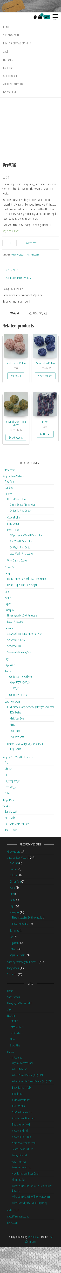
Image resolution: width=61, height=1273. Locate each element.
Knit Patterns (16, 1083)
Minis (12, 750)
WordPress (33, 1263)
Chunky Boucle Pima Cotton (22, 530)
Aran (7, 788)
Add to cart (31, 269)
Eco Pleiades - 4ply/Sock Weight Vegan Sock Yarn (30, 733)
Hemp (8, 599)
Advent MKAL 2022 (20, 1095)
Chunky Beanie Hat (21, 1126)
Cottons (8, 520)
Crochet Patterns (18, 1188)
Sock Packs (10, 843)
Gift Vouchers (8, 496)
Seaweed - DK (14, 672)
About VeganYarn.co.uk (15, 84)
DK (6, 801)
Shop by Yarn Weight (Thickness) (18, 783)
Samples (14, 1047)
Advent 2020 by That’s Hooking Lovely (29, 1229)
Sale (5, 51)
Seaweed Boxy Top (21, 1162)
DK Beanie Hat (18, 1132)
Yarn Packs (7, 832)
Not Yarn (8, 60)
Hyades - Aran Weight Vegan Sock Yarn (25, 769)
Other (13, 280)
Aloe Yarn (9, 507)
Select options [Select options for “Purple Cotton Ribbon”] (45, 401)
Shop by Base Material (13, 502)
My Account (9, 92)
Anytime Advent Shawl (22, 1089)
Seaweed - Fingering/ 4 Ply (20, 678)
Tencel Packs (11, 856)
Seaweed (9, 654)
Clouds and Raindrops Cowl (25, 1199)
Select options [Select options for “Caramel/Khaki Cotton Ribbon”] (16, 463)
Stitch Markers (17, 1053)
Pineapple (21, 280)
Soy (6, 685)
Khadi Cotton (13, 549)
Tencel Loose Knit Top (22, 1175)
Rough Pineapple (32, 280)
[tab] (14, 296)
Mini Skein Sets (17, 744)
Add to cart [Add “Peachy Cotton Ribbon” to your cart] (16, 401)
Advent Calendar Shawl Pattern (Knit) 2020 (32, 1107)
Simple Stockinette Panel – (25, 1169)
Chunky (8, 794)
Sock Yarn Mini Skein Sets (17, 850)
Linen (7, 617)
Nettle (8, 623)
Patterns (8, 68)
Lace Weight (10, 813)
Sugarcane (10, 691)
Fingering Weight (12, 807)
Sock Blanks (15, 757)
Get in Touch (10, 76)
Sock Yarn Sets (17, 763)
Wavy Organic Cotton (17, 586)
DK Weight (14, 714)
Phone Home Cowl (21, 1150)
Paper (8, 630)
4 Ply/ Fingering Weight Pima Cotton (26, 561)
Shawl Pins (15, 1071)
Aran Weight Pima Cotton (21, 567)
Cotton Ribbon (14, 543)
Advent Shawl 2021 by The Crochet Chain (31, 1222)
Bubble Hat (17, 1119)
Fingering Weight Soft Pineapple (22, 641)
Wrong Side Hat (19, 1181)
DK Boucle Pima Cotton (20, 536)
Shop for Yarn (11, 35)
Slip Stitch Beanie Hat (22, 1138)
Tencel (8, 697)
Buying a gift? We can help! (17, 43)
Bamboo (9, 513)
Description (12, 295)
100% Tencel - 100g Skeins (19, 702)
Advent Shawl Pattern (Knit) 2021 (27, 1101)
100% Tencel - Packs (17, 721)
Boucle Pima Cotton (16, 525)
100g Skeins (15, 738)
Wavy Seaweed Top (21, 1193)
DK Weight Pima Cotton (20, 573)
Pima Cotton (13, 555)
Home (6, 27)
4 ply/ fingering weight (20, 708)
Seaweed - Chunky (16, 666)
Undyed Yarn (8, 826)
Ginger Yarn (10, 593)
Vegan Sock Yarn (12, 727)
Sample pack (11, 837)
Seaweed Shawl (20, 1156)
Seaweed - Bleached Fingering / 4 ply (24, 659)
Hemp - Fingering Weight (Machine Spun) (26, 604)
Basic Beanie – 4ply (21, 1113)
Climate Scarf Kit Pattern (23, 1144)
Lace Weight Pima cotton (21, 579)
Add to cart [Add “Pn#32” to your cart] (45, 460)
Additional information (18, 303)
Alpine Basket (18, 1205)
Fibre (12, 1065)
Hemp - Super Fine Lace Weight (22, 611)
